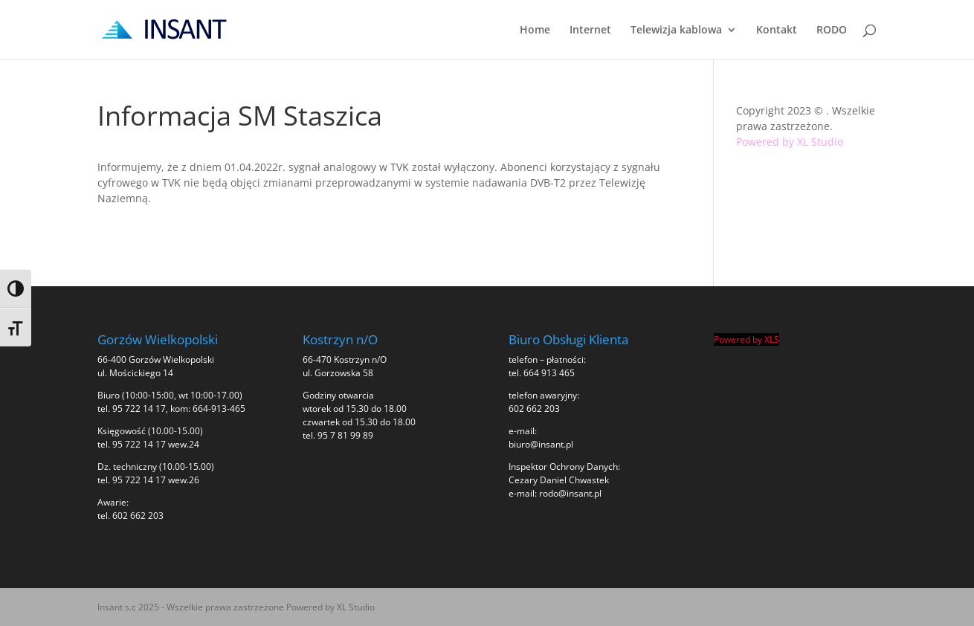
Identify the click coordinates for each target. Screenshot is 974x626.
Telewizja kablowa (676, 30)
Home (535, 30)
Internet (590, 30)
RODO (831, 30)
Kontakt (776, 30)
